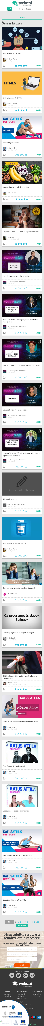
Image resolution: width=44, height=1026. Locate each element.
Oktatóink (7, 996)
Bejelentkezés (25, 9)
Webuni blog (22, 996)
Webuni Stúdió (22, 998)
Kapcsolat (7, 994)
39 (38, 922)
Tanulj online (37, 994)
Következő (22, 925)
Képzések (36, 996)
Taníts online (22, 994)
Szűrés (22, 17)
